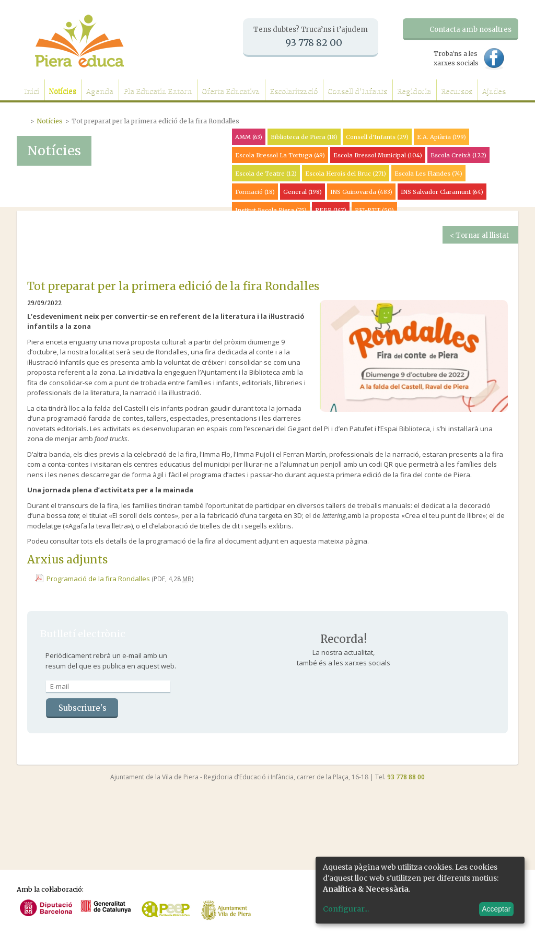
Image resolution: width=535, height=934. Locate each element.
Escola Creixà (458, 155)
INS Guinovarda (361, 191)
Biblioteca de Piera (304, 137)
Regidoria (414, 91)
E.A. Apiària (441, 137)
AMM (248, 137)
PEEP (330, 210)
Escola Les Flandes (428, 173)
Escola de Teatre (266, 173)
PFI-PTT (374, 210)
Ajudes (494, 91)
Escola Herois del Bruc (345, 173)
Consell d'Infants (357, 91)
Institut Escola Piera (271, 210)
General (302, 191)
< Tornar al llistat (479, 235)
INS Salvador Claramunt (442, 191)
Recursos (456, 91)
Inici (31, 91)
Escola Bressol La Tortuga (280, 155)
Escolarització (294, 91)
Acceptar (496, 909)
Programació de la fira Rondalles (98, 578)
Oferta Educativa (231, 91)
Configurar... (346, 909)
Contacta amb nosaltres (470, 29)
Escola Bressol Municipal (377, 155)
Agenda (99, 91)
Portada (23, 120)
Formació (255, 191)
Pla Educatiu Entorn (157, 91)
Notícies (62, 91)
